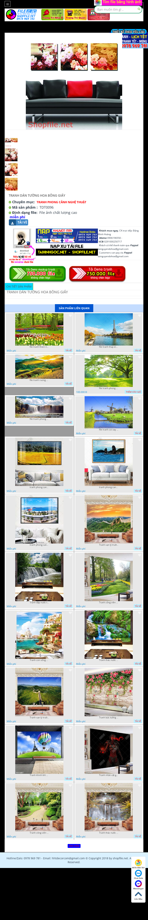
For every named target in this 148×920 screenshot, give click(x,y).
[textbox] (118, 9)
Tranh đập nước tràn (39, 602)
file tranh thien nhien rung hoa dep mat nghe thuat (39, 347)
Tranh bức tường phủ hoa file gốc (108, 717)
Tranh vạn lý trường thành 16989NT (108, 545)
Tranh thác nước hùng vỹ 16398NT (108, 832)
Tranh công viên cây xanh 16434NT (39, 832)
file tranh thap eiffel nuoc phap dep (108, 347)
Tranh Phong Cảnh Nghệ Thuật (61, 202)
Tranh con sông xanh (39, 660)
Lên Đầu (138, 895)
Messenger (138, 885)
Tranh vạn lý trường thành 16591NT (39, 717)
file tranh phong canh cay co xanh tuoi (108, 388)
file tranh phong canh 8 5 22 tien (39, 419)
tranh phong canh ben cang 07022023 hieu (39, 545)
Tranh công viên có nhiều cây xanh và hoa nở (108, 602)
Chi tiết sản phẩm (19, 286)
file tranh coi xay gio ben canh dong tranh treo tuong (108, 429)
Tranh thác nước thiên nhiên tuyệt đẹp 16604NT (108, 660)
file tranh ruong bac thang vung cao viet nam (39, 380)
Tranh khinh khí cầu (39, 775)
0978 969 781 (138, 864)
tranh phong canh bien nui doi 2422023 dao (108, 487)
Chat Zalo (138, 874)
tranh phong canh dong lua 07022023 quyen (39, 487)
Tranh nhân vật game (108, 775)
